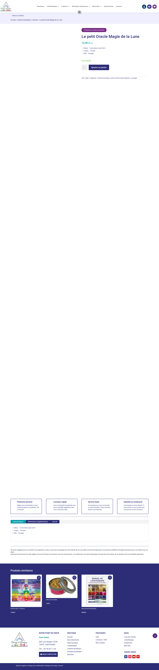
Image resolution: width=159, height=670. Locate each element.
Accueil (13, 20)
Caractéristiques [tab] (18, 522)
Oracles (35, 20)
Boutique (40, 6)
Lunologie (134, 78)
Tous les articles (130, 637)
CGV (97, 637)
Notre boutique (72, 643)
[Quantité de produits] (85, 67)
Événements (109, 6)
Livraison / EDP (101, 640)
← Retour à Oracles (17, 16)
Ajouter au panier (99, 67)
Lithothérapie (52, 6)
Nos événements (73, 640)
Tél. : (41, 649)
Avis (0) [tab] (54, 522)
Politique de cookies (51, 665)
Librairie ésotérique (24, 20)
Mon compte (100, 643)
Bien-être (96, 6)
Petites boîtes (119, 78)
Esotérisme (128, 643)
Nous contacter (49, 654)
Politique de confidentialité (35, 665)
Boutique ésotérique (80, 6)
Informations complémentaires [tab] (38, 522)
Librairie (64, 6)
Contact (119, 6)
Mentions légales (21, 665)
